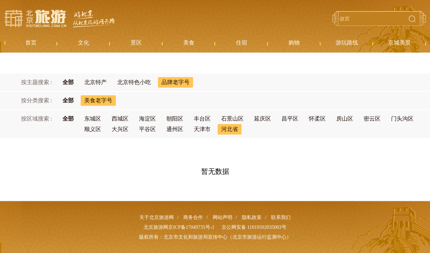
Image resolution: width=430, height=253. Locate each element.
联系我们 (281, 217)
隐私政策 (252, 217)
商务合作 (193, 217)
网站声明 (222, 217)
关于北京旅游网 (156, 217)
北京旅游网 (60, 18)
